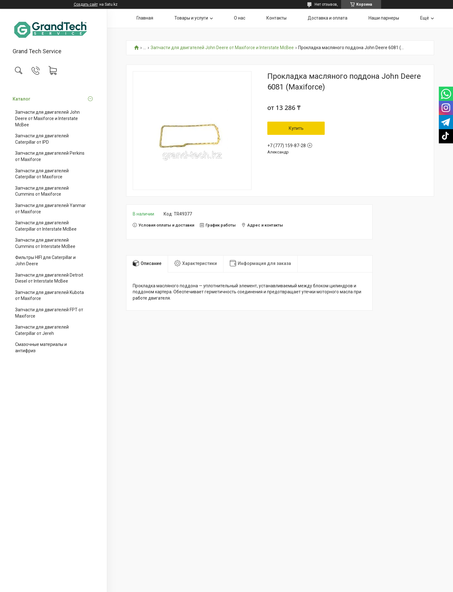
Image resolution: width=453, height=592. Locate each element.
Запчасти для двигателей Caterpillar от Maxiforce (42, 174)
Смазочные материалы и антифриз (41, 347)
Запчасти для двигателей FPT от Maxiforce (49, 313)
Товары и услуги (191, 17)
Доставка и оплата (327, 17)
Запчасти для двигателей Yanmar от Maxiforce (50, 208)
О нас (239, 17)
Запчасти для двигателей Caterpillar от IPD (42, 139)
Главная (144, 17)
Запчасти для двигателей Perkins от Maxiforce (49, 156)
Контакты (276, 17)
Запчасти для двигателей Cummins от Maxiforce (42, 191)
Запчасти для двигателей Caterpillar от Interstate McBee (46, 226)
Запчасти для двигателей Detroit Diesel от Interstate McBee (49, 278)
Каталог (21, 98)
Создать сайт (86, 4)
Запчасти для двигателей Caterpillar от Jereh (42, 330)
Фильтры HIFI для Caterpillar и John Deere (45, 260)
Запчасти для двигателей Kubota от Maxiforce (49, 295)
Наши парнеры (384, 17)
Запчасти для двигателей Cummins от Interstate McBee (45, 243)
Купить (296, 128)
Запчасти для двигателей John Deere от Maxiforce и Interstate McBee (47, 118)
